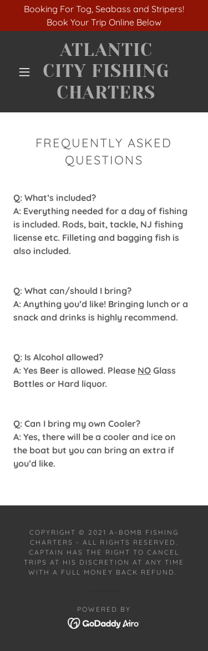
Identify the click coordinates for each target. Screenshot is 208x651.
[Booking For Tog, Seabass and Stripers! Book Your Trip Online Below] (104, 15)
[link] (105, 72)
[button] (24, 72)
